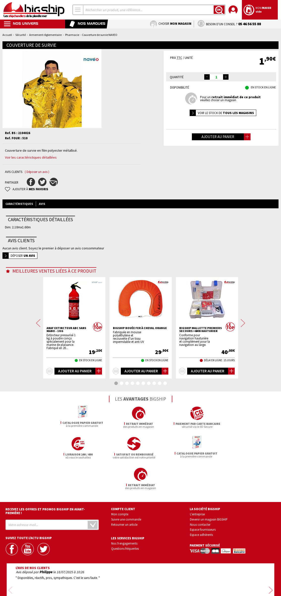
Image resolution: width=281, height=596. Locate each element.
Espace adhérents (201, 504)
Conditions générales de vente (162, 578)
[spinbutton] (216, 77)
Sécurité (20, 35)
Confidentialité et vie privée (117, 578)
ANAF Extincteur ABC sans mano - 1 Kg (66, 330)
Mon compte (119, 483)
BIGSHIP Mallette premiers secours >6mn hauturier (200, 330)
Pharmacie (72, 35)
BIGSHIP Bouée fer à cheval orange (140, 328)
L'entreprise (197, 483)
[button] (226, 77)
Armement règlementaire (45, 35)
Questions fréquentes (125, 518)
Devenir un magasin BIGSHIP (209, 489)
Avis (42, 204)
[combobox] (78, 9)
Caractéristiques (19, 204)
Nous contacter (200, 494)
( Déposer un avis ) (37, 171)
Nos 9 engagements (124, 513)
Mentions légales (111, 585)
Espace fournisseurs (203, 499)
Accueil (7, 35)
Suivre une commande (126, 489)
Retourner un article (124, 494)
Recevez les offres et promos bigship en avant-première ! (45, 480)
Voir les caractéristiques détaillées (31, 157)
